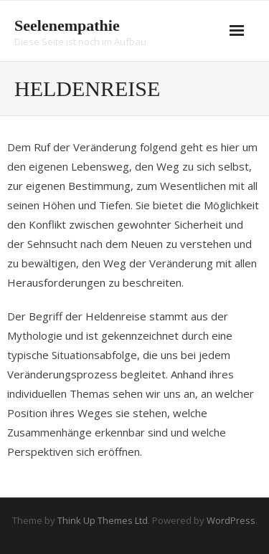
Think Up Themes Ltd (102, 520)
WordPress (231, 520)
